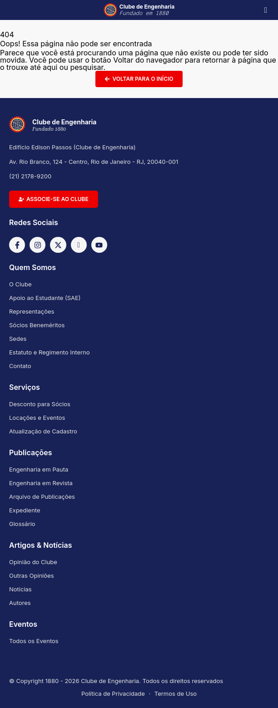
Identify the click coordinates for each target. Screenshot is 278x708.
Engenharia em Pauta (38, 469)
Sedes (17, 338)
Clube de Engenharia (146, 10)
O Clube (20, 284)
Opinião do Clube (33, 561)
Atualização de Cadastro (43, 431)
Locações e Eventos (37, 417)
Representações (31, 311)
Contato (20, 365)
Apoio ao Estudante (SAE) (45, 297)
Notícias (20, 589)
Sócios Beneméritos (37, 325)
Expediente (24, 510)
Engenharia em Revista (41, 483)
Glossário (22, 523)
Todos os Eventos (34, 640)
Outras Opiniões (31, 575)
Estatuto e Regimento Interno (49, 352)
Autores (20, 602)
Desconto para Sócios (39, 404)
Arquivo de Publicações (42, 496)
